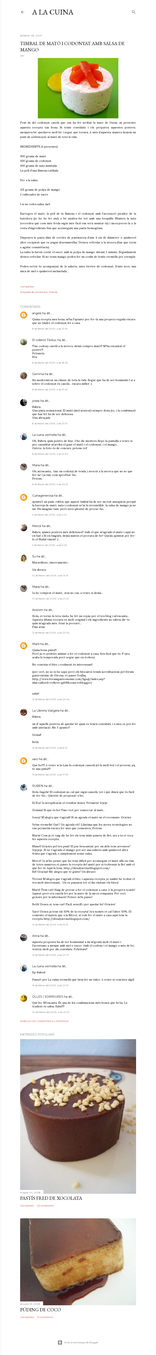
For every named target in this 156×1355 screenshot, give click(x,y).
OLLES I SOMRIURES (47, 996)
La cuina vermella (44, 435)
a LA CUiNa (52, 12)
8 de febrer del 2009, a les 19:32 (50, 389)
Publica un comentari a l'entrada (44, 1021)
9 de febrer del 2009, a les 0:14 (49, 514)
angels (36, 313)
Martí (35, 644)
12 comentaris (45, 1317)
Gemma (38, 374)
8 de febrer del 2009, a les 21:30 (50, 453)
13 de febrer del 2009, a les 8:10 (49, 747)
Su (34, 556)
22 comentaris (45, 1205)
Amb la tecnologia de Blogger (78, 1342)
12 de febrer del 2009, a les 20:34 (50, 632)
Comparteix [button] (27, 286)
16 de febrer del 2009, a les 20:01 (50, 954)
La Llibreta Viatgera (45, 710)
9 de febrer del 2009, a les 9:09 (49, 545)
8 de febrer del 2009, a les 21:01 (49, 423)
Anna (35, 936)
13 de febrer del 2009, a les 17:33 (50, 774)
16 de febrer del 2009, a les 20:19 (50, 985)
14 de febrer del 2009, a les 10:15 (50, 924)
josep (36, 401)
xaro (35, 759)
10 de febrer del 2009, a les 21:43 (50, 598)
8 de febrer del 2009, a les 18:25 (50, 362)
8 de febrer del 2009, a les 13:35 (49, 328)
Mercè (36, 526)
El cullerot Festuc (44, 340)
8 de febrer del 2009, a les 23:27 (50, 484)
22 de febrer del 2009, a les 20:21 (50, 1012)
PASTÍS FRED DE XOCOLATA (51, 1198)
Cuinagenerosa (42, 495)
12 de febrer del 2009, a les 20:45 (50, 699)
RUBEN (37, 786)
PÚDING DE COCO (40, 1309)
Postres (53, 292)
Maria (36, 465)
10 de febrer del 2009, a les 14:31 (50, 575)
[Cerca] (133, 11)
